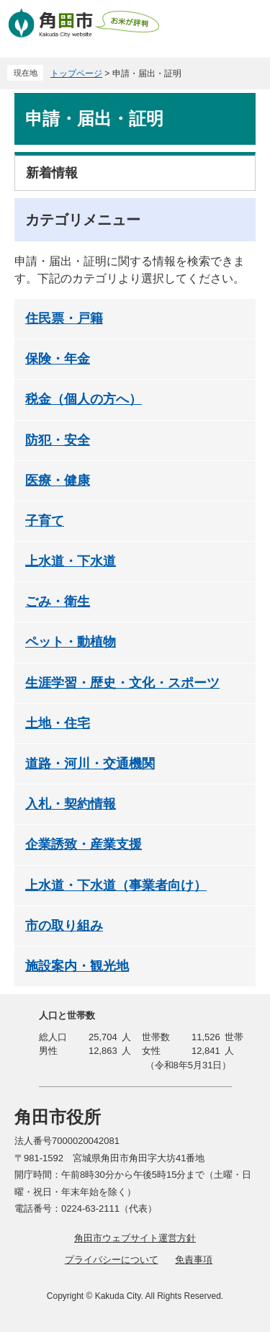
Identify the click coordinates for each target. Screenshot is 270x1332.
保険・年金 (57, 359)
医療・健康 (57, 480)
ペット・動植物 (70, 642)
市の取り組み (64, 925)
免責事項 (193, 1259)
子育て (44, 521)
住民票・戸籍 (64, 318)
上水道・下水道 (70, 561)
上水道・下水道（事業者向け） (116, 885)
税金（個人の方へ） (83, 399)
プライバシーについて (111, 1259)
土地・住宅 (57, 723)
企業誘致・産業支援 (83, 844)
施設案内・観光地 (77, 966)
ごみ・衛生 (57, 601)
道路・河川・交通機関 (90, 763)
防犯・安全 (57, 440)
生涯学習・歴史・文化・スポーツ (122, 683)
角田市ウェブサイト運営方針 (135, 1238)
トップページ (76, 73)
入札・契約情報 (70, 804)
